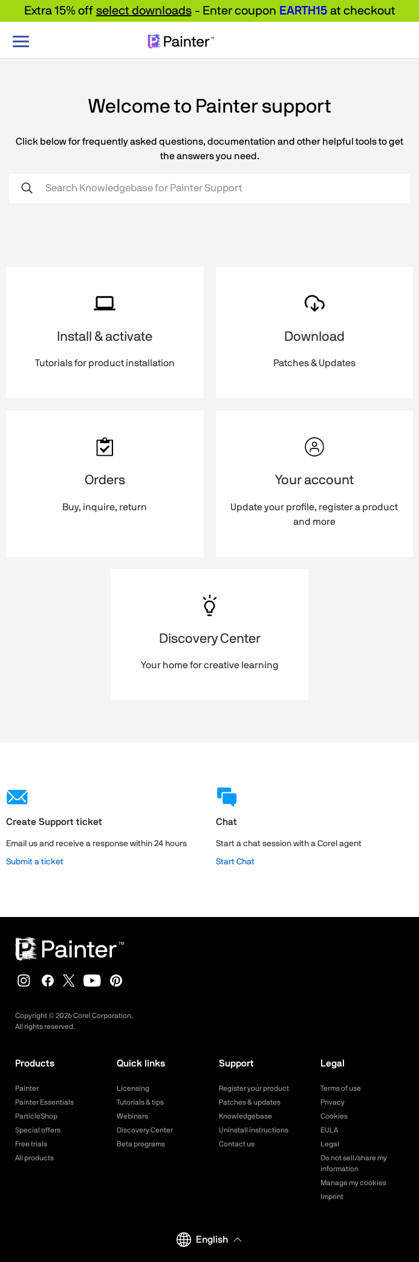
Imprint (331, 1196)
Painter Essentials (44, 1102)
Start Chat (235, 862)
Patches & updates (250, 1102)
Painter (27, 1088)
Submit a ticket (34, 862)
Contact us (237, 1144)
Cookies (334, 1116)
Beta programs (141, 1144)
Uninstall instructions (253, 1130)
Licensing (133, 1088)
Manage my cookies (353, 1182)
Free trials (31, 1144)
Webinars (132, 1116)
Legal (329, 1144)
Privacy (332, 1102)
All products (34, 1158)
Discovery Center (145, 1130)
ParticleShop (36, 1116)
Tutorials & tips (140, 1102)
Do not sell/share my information (353, 1163)
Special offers (37, 1130)
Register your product (254, 1088)
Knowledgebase (245, 1116)
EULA (329, 1130)
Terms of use (340, 1088)
